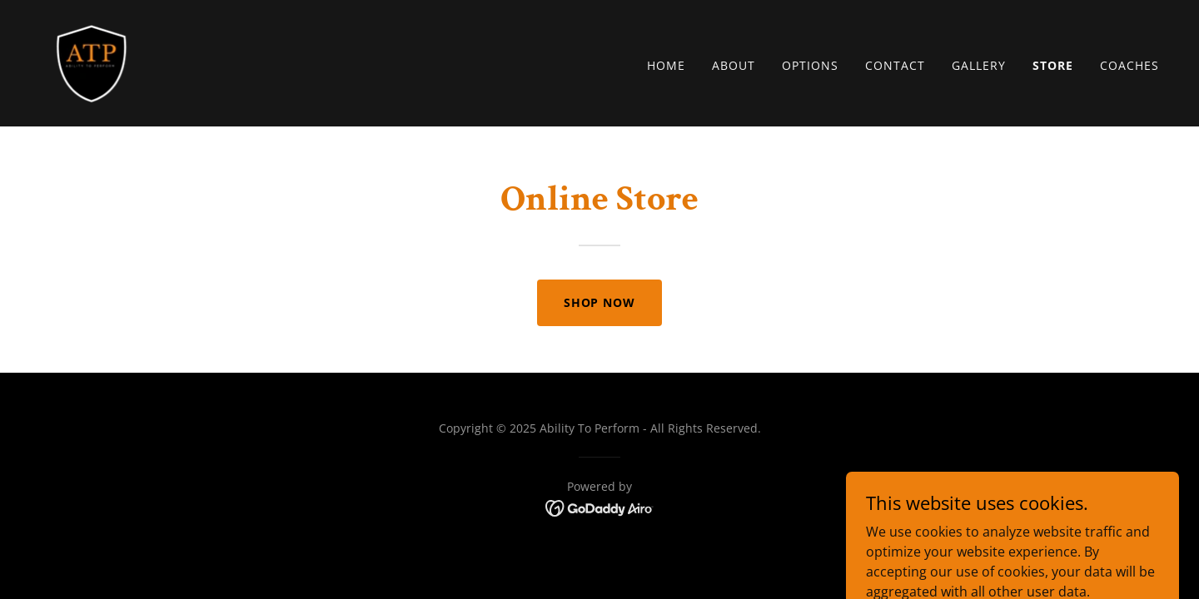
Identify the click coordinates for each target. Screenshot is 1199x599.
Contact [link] (895, 65)
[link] (91, 61)
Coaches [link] (1129, 65)
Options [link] (810, 65)
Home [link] (666, 65)
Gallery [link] (979, 65)
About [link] (733, 65)
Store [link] (1052, 65)
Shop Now (600, 302)
